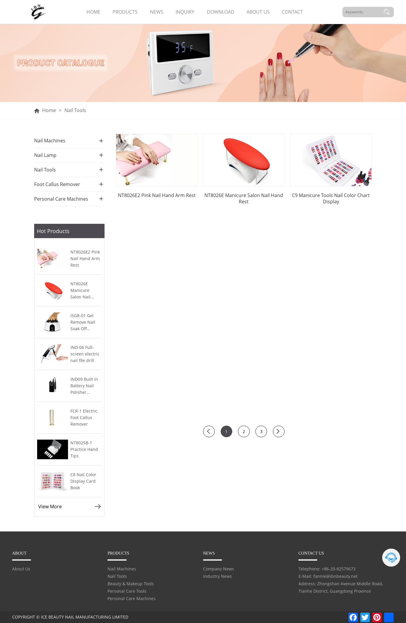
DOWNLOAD (220, 12)
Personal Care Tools (127, 591)
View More (50, 506)
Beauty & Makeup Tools (131, 583)
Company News (218, 569)
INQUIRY (185, 12)
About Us (21, 569)
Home (49, 110)
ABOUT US (258, 12)
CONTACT (292, 12)
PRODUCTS (125, 12)
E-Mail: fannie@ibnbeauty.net (328, 576)
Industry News (217, 576)
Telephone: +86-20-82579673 (327, 569)
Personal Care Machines (132, 598)
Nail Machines (122, 569)
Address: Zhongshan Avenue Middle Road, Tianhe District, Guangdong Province (340, 587)
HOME (93, 12)
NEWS (156, 12)
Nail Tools (117, 576)
